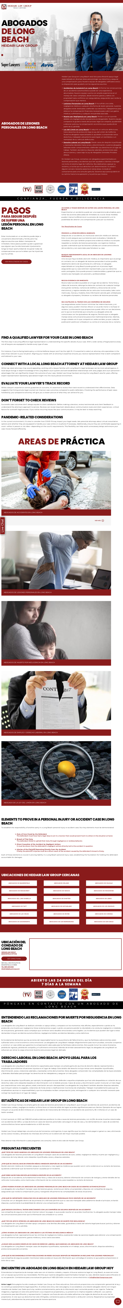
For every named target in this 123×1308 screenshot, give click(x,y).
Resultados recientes (95, 5)
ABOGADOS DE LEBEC (104, 605)
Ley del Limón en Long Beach (76, 129)
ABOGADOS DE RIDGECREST (19, 598)
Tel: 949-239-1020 (37, 1150)
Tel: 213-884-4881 (13, 1149)
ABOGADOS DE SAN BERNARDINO (61, 629)
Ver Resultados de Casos (72, 226)
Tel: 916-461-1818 (61, 1150)
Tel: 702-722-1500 (109, 1149)
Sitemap (56, 1165)
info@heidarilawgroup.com (100, 984)
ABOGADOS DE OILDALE (104, 590)
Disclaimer (8, 1167)
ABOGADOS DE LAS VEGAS (19, 621)
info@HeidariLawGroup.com (10, 676)
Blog (45, 1165)
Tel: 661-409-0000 (85, 1149)
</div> (14, 1300)
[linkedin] (9, 1163)
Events (73, 1165)
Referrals (36, 1165)
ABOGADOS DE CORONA (104, 621)
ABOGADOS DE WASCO (61, 598)
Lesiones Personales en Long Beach (79, 103)
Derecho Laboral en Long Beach (77, 142)
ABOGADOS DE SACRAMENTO (19, 629)
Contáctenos (109, 5)
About (6, 1165)
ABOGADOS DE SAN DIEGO (104, 629)
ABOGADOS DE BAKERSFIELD (19, 590)
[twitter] (11, 1163)
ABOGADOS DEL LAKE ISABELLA (19, 605)
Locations (14, 1165)
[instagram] (6, 1163)
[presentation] (79, 1105)
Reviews (65, 1165)
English (119, 5)
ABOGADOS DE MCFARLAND (61, 613)
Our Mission (25, 1165)
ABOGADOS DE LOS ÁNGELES (103, 613)
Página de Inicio (41, 5)
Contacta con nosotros (111, 1)
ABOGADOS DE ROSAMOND (104, 598)
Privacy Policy (84, 1165)
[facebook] (3, 1163)
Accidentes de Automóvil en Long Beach (81, 88)
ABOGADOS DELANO (61, 590)
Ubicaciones (53, 5)
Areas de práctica (66, 5)
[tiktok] (14, 1163)
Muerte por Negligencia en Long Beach (80, 116)
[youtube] (17, 1164)
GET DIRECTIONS (14, 665)
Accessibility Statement (102, 1165)
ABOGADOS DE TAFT (19, 613)
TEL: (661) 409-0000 (7, 674)
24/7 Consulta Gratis (15, 53)
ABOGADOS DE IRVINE (61, 621)
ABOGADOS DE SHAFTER (61, 605)
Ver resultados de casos (16, 262)
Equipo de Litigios (80, 5)
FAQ (50, 1165)
